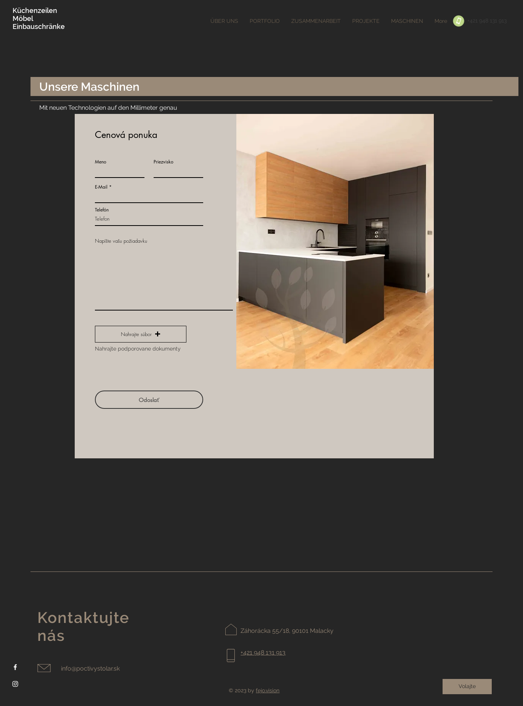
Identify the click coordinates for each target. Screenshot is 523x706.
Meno (100, 162)
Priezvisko (163, 162)
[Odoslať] (149, 400)
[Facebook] (15, 667)
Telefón (102, 210)
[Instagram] (15, 684)
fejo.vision (267, 690)
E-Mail (101, 187)
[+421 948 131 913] (487, 21)
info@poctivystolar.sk (90, 668)
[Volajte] (467, 686)
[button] (140, 334)
